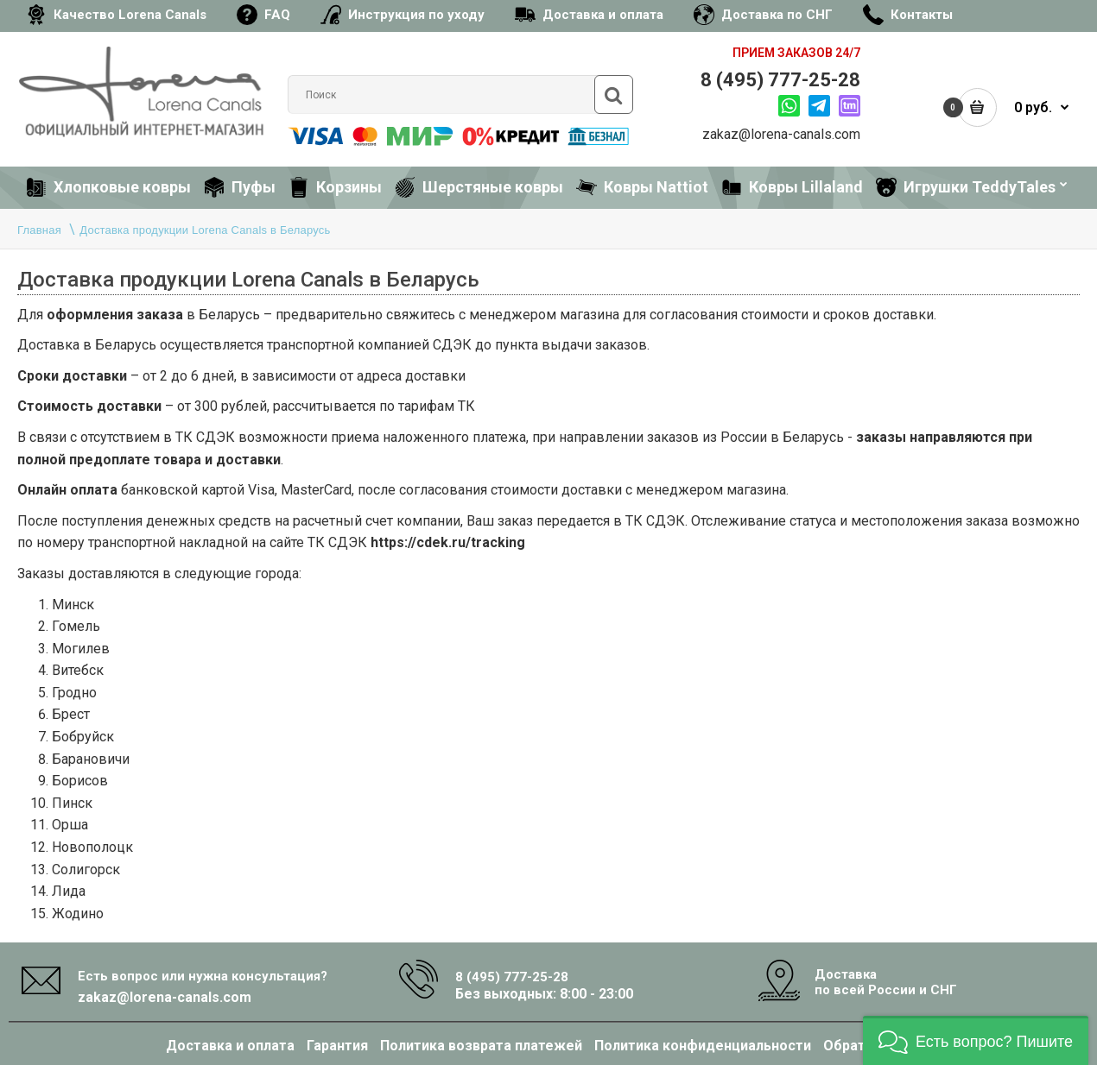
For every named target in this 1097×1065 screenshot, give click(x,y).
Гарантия (337, 1045)
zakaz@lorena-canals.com (781, 134)
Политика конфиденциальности (702, 1045)
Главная (39, 230)
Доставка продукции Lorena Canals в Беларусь (204, 230)
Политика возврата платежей (481, 1045)
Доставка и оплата (230, 1045)
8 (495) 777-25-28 (780, 80)
